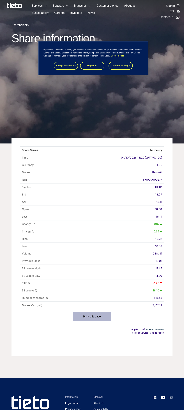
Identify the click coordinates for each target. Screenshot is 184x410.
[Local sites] (175, 11)
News (91, 12)
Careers (59, 12)
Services (37, 5)
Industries (80, 5)
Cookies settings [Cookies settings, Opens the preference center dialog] (121, 66)
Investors (76, 12)
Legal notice (72, 403)
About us (129, 5)
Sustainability (40, 12)
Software (58, 5)
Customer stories (107, 5)
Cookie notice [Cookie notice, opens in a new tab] (117, 56)
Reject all (92, 66)
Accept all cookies (66, 66)
